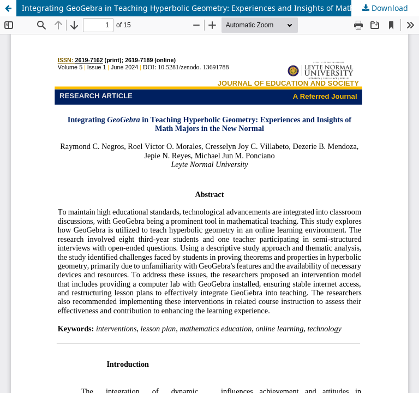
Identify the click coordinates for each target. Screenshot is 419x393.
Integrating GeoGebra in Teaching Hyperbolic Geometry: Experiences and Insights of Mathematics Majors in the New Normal (220, 8)
